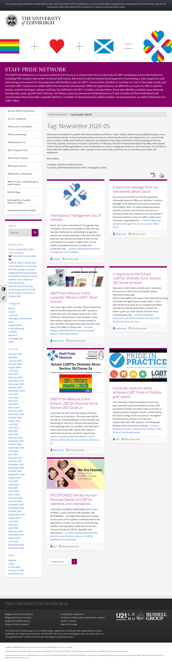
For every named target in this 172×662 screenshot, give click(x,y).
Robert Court (120, 234)
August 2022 (14, 420)
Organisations (15, 325)
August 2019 (14, 517)
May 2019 (13, 524)
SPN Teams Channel (17, 165)
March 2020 (14, 494)
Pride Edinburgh (16, 328)
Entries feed (14, 566)
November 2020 (16, 467)
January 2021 (15, 461)
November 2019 (16, 507)
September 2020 (16, 474)
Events (11, 311)
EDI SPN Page (14, 192)
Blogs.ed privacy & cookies (18, 617)
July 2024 (13, 370)
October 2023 (15, 387)
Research (12, 335)
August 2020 (14, 477)
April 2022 (13, 434)
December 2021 (16, 440)
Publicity (12, 331)
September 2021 (16, 447)
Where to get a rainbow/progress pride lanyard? (23, 183)
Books (11, 308)
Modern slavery (68, 620)
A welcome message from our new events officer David (135, 189)
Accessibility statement (72, 614)
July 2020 (13, 481)
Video (11, 341)
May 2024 (13, 374)
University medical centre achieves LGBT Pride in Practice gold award (137, 392)
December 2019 (16, 504)
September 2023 (16, 390)
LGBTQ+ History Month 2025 (22, 262)
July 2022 (13, 424)
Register (12, 560)
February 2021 (15, 457)
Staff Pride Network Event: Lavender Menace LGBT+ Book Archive (73, 297)
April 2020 (13, 491)
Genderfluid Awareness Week (22, 276)
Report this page (69, 624)
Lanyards (13, 315)
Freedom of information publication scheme (83, 617)
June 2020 (13, 484)
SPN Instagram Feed (17, 150)
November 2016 (16, 548)
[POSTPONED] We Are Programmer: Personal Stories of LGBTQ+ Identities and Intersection (73, 499)
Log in (11, 563)
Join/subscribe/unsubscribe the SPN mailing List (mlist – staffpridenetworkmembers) (22, 269)
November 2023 (16, 384)
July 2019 (13, 521)
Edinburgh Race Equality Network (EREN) (19, 201)
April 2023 (13, 404)
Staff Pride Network (35, 70)
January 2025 (15, 360)
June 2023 (13, 397)
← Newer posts (56, 561)
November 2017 (16, 534)
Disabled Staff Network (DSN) (22, 210)
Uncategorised (15, 338)
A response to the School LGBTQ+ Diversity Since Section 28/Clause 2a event (137, 278)
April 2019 (13, 527)
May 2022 (13, 430)
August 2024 (14, 367)
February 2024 (15, 377)
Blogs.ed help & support (17, 624)
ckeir (117, 439)
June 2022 (13, 427)
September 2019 (16, 514)
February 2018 (15, 531)
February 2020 (15, 497)
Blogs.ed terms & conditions (19, 614)
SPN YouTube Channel (18, 158)
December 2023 (16, 380)
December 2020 (16, 464)
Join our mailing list (17, 118)
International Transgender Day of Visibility (75, 217)
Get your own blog (65, 647)
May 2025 (13, 357)
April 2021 (13, 454)
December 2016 (16, 544)
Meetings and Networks (20, 318)
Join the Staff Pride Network (21, 110)
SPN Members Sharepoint (20, 173)
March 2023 (14, 407)
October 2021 (15, 444)
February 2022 (15, 437)
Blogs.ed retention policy (17, 620)
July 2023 (13, 394)
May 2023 (13, 400)
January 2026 (15, 353)
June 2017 (13, 541)
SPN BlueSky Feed (16, 142)
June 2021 (13, 450)
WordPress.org (15, 573)
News (11, 321)
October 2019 (15, 511)
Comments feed (16, 570)
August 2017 (14, 538)
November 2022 (16, 414)
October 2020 (15, 471)
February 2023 (15, 410)
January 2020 (15, 501)
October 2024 (15, 363)
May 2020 (13, 487)
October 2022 (15, 417)
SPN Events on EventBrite (20, 126)
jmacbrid (56, 259)
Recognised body (14, 636)
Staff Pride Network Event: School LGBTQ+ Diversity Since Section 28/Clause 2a (74, 403)
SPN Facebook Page (17, 134)
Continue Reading (137, 224)
